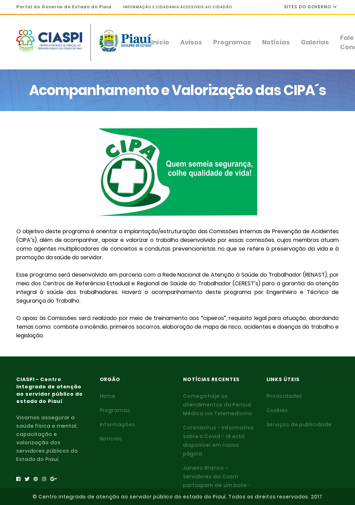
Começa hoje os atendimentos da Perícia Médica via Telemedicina (217, 405)
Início (160, 42)
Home (108, 396)
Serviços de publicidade (299, 424)
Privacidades (285, 396)
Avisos (191, 42)
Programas (232, 42)
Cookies (277, 410)
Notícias (276, 42)
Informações (117, 424)
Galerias (315, 42)
